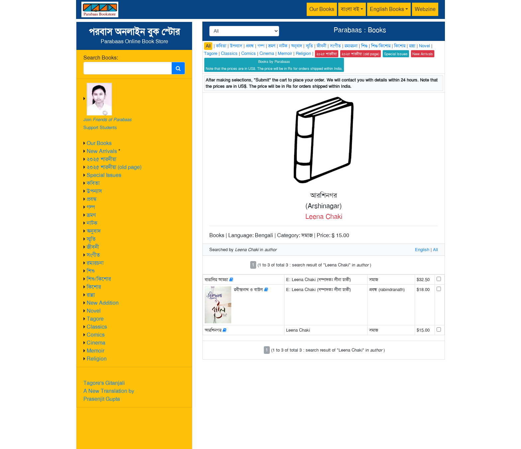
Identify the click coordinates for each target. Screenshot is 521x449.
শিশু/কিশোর (99, 278)
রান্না (91, 294)
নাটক (92, 223)
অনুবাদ (94, 230)
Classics (97, 326)
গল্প (91, 207)
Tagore (95, 318)
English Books (387, 9)
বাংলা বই (350, 9)
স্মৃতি (91, 238)
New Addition (103, 302)
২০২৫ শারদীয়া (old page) (114, 167)
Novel (94, 310)
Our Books (321, 9)
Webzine (425, 9)
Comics (96, 334)
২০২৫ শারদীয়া (101, 159)
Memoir (95, 350)
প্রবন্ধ (92, 199)
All (208, 46)
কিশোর (94, 286)
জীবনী (93, 246)
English (422, 249)
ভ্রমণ (91, 215)
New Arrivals (102, 151)
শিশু (91, 270)
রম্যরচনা (95, 262)
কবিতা (93, 183)
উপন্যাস (94, 191)
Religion (97, 358)
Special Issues (104, 175)
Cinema (96, 342)
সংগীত (93, 254)
